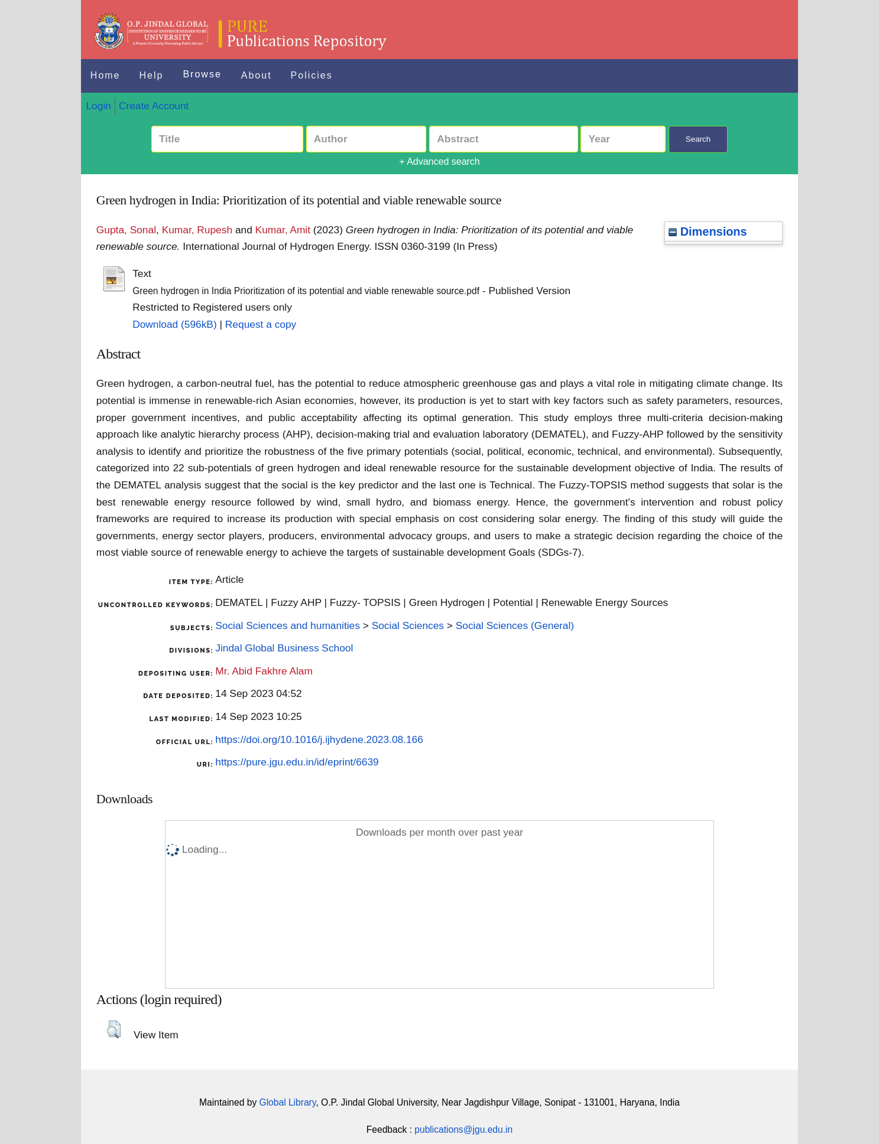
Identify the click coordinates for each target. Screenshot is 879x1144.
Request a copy (260, 324)
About (256, 75)
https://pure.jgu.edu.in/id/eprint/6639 (296, 762)
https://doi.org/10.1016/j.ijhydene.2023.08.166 (319, 739)
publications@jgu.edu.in (463, 1130)
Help (152, 75)
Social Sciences (408, 625)
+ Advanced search (439, 162)
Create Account (154, 106)
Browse (202, 74)
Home (105, 75)
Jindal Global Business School (284, 648)
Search (698, 139)
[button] (114, 1029)
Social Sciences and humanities (287, 625)
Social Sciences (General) (515, 625)
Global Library (288, 1102)
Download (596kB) (174, 324)
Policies (312, 75)
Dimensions (708, 231)
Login (98, 106)
